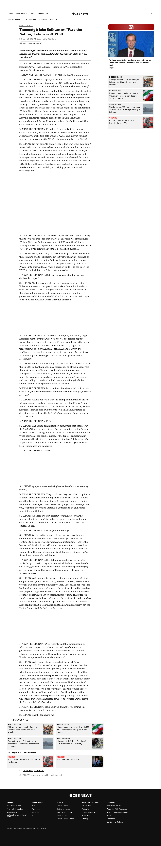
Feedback (111, 819)
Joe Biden (28, 770)
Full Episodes (31, 20)
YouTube (35, 806)
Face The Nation (26, 26)
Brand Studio (87, 815)
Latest (11, 14)
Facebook (35, 809)
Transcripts (43, 20)
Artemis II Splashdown (15, 809)
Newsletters (86, 806)
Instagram (35, 812)
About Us (53, 20)
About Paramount (114, 806)
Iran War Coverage (14, 806)
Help (109, 815)
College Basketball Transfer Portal (17, 816)
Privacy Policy (62, 806)
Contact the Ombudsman (116, 822)
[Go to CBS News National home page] (80, 14)
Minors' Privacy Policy (65, 819)
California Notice (63, 809)
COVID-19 (39, 770)
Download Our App (89, 812)
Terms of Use (62, 815)
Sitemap (85, 819)
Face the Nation (14, 20)
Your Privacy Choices (65, 812)
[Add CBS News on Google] (30, 43)
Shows (41, 14)
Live (32, 14)
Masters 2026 (12, 812)
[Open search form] (152, 14)
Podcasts (85, 809)
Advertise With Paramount (117, 809)
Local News (21, 14)
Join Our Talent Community (117, 812)
